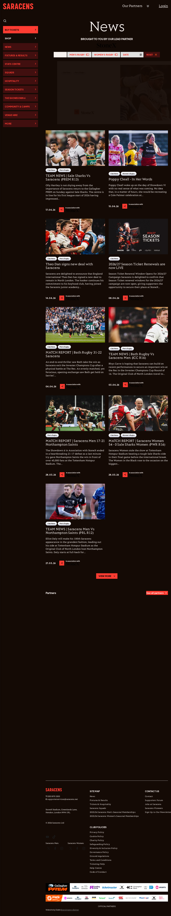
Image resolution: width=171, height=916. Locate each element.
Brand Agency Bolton (70, 910)
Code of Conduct (98, 872)
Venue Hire (11, 115)
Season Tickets (14, 89)
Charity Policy (97, 840)
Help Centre (96, 868)
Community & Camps (17, 106)
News (8, 47)
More (8, 123)
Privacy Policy (97, 832)
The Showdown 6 (15, 98)
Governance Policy (99, 852)
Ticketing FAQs (97, 864)
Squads (9, 72)
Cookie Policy (97, 836)
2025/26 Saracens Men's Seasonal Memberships (113, 812)
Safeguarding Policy (100, 844)
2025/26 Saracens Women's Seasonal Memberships (114, 816)
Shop (8, 38)
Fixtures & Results (16, 55)
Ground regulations (99, 856)
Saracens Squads (98, 808)
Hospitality (12, 81)
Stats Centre (12, 64)
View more (105, 576)
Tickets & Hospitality (100, 804)
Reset (149, 54)
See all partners (155, 593)
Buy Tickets (12, 29)
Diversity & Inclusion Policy (104, 848)
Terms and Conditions (100, 860)
